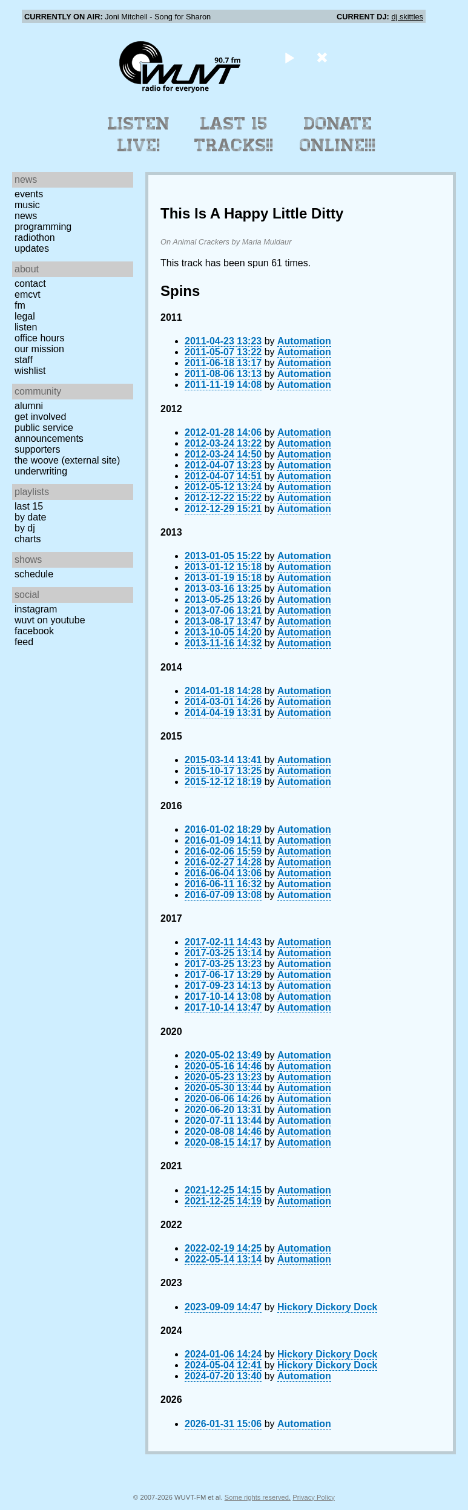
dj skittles (407, 16)
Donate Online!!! (338, 134)
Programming (43, 227)
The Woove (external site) (67, 460)
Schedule (34, 574)
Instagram (36, 609)
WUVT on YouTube (50, 620)
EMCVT (28, 294)
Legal (25, 316)
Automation (304, 341)
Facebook (34, 631)
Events (29, 194)
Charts (28, 539)
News (26, 216)
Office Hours (39, 338)
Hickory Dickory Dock (327, 1307)
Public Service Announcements (49, 433)
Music (27, 205)
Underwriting (41, 471)
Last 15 (29, 506)
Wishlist (30, 371)
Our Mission (39, 349)
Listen (26, 327)
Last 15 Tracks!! (234, 134)
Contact (30, 283)
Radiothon (35, 237)
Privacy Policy (313, 1497)
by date (30, 517)
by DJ (25, 528)
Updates (32, 248)
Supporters (38, 449)
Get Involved (40, 417)
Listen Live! (139, 134)
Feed (24, 642)
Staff (24, 360)
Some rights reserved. (258, 1497)
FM (20, 305)
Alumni (29, 406)
